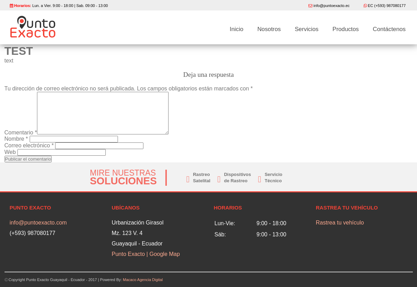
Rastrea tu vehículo (340, 223)
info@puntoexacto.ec (331, 5)
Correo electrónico (29, 145)
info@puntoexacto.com (38, 223)
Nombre (16, 139)
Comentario (21, 132)
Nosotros (269, 29)
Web (10, 152)
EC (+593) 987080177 (387, 5)
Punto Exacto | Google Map (146, 254)
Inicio (236, 29)
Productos (346, 29)
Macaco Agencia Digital (143, 280)
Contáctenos (389, 29)
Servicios (307, 29)
